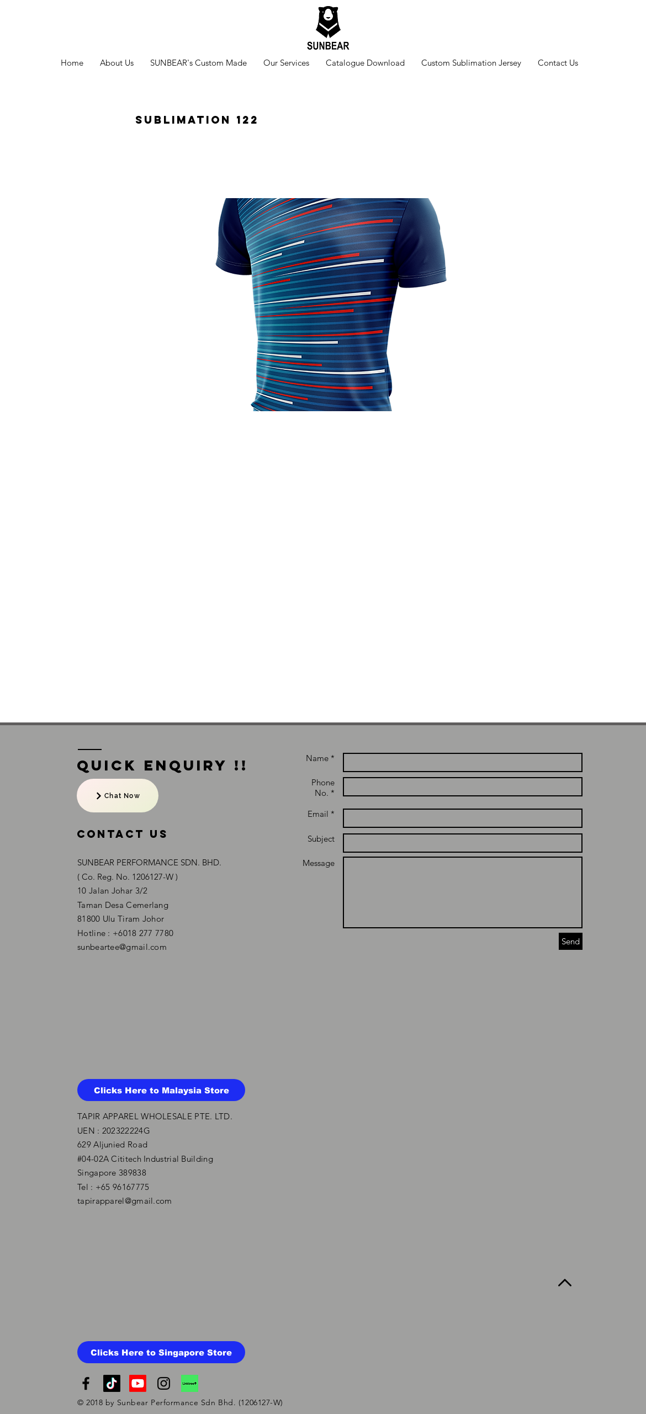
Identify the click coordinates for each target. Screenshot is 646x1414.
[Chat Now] (117, 795)
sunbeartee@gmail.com (122, 947)
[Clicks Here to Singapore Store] (161, 1352)
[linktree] (189, 1383)
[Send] (571, 941)
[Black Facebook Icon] (85, 1383)
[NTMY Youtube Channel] (137, 1383)
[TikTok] (111, 1383)
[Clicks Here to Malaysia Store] (161, 1090)
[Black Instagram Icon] (163, 1383)
